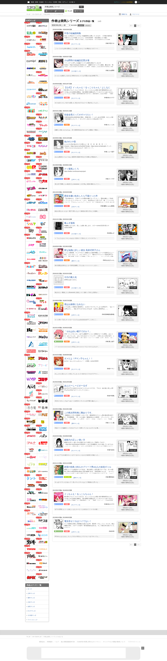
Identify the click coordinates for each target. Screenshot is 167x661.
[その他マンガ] (76, 71)
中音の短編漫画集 (72, 33)
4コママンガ (31, 611)
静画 (36, 2)
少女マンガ (31, 602)
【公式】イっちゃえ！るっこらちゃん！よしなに (87, 87)
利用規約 (50, 642)
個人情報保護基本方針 (68, 642)
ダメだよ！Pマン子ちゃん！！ (78, 358)
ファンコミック (32, 620)
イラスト (60, 11)
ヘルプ (57, 642)
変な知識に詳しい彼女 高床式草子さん (82, 250)
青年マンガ (31, 598)
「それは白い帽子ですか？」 (77, 331)
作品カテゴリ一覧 (34, 585)
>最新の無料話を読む (127, 49)
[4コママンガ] (76, 44)
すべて (30, 589)
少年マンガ (31, 593)
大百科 (55, 2)
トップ (50, 11)
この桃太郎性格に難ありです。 (78, 413)
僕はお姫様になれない (74, 304)
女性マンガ (31, 606)
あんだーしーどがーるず (75, 386)
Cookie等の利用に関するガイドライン (89, 642)
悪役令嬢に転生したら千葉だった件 (81, 196)
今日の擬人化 (70, 277)
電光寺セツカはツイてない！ (77, 521)
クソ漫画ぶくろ (71, 169)
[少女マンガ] (75, 207)
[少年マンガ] (75, 179)
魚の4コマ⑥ (70, 142)
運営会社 (42, 642)
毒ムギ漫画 (69, 223)
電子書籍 (79, 11)
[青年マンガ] (75, 261)
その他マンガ (32, 615)
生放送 (41, 2)
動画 (32, 2)
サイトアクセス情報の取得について (114, 642)
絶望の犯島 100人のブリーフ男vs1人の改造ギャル (87, 467)
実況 (59, 2)
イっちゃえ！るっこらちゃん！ (78, 494)
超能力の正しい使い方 (74, 440)
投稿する (124, 14)
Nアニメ (65, 2)
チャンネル (48, 2)
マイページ (135, 14)
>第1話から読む (128, 47)
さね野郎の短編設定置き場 (76, 60)
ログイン (117, 2)
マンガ (69, 11)
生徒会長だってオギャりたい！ (78, 114)
